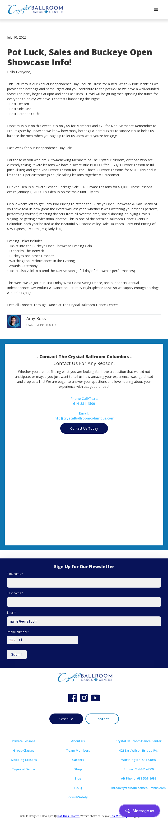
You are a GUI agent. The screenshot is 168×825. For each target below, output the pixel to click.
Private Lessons (23, 741)
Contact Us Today (84, 428)
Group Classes (23, 750)
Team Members (78, 750)
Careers (78, 760)
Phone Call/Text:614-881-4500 (84, 401)
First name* (15, 573)
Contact (102, 719)
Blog (78, 778)
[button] (156, 9)
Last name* (15, 593)
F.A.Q (78, 788)
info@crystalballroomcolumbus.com (138, 788)
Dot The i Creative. (68, 816)
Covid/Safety (78, 797)
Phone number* (18, 632)
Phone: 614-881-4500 (139, 769)
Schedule (66, 719)
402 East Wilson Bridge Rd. (138, 750)
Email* (11, 612)
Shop (78, 769)
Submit (17, 654)
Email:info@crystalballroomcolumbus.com (84, 415)
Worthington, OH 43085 (138, 760)
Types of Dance (23, 769)
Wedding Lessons (23, 760)
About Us (78, 741)
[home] (34, 9)
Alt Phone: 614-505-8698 (138, 778)
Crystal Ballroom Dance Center (139, 741)
